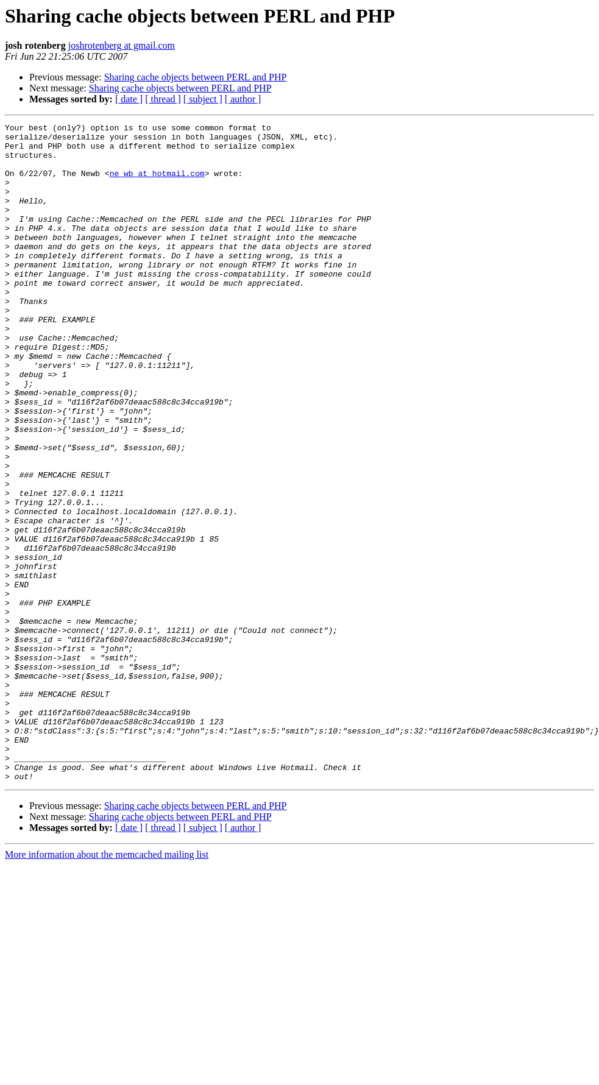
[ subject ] (202, 99)
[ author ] (243, 99)
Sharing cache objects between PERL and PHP (195, 77)
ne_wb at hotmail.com (157, 183)
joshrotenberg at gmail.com (121, 45)
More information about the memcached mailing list (106, 986)
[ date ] (129, 99)
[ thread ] (163, 99)
